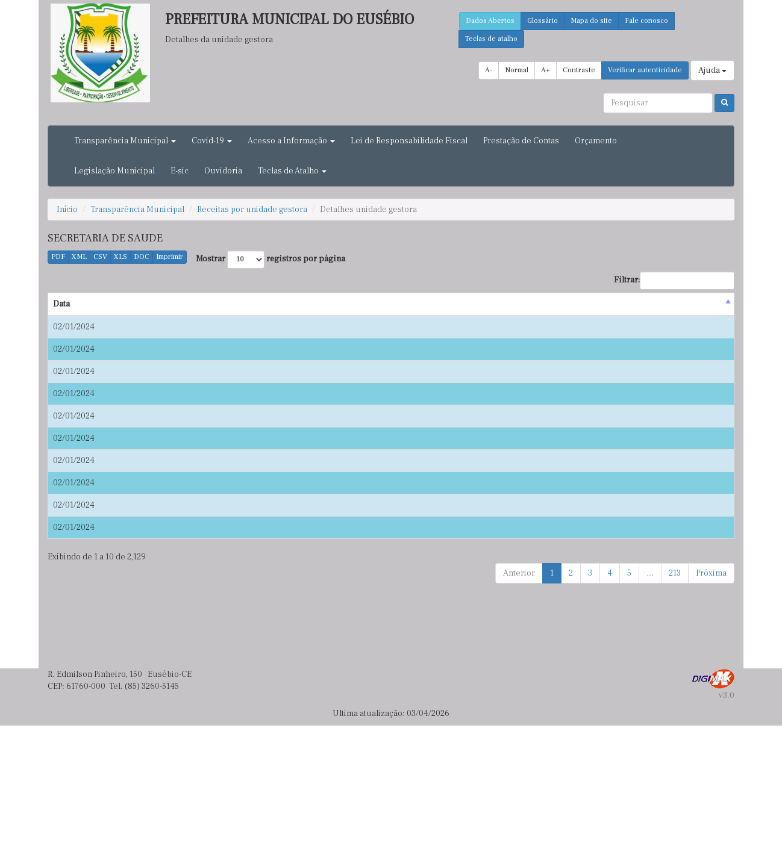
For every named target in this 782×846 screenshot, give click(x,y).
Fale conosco (646, 20)
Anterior (519, 693)
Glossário (542, 20)
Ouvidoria (223, 171)
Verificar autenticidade (645, 70)
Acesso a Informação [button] (291, 140)
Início (67, 209)
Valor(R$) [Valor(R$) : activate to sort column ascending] (704, 304)
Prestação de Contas (521, 140)
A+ (545, 70)
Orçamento (596, 140)
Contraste (579, 70)
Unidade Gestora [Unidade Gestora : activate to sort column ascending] (571, 304)
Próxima (711, 693)
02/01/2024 (74, 327)
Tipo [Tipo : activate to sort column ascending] (622, 304)
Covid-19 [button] (212, 140)
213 (675, 693)
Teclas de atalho (491, 38)
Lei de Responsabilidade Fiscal (409, 140)
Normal (516, 70)
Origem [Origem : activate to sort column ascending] (121, 304)
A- (488, 70)
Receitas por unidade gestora (252, 209)
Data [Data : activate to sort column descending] (61, 304)
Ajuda (712, 70)
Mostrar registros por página (270, 259)
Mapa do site (591, 20)
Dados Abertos (490, 20)
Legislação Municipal (114, 171)
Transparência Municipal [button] (125, 140)
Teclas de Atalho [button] (292, 171)
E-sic (179, 171)
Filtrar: (674, 281)
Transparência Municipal (137, 209)
